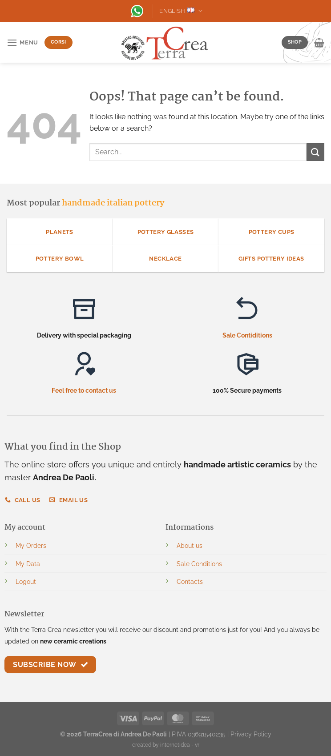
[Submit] (315, 152)
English (180, 11)
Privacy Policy (250, 734)
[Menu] (22, 42)
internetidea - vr (179, 745)
